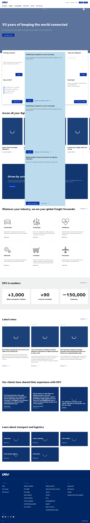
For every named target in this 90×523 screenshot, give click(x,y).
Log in (29, 100)
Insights (11, 5)
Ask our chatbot (80, 101)
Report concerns (50, 507)
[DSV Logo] (7, 3)
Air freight (26, 489)
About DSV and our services (53, 489)
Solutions (4, 5)
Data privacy (70, 489)
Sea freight (27, 492)
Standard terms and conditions (75, 495)
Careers (33, 5)
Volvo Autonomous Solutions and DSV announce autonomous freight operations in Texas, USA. (44, 351)
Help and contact (50, 486)
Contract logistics (28, 501)
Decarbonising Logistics (30, 504)
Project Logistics (28, 498)
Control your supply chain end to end (77, 148)
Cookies (69, 492)
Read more (12, 186)
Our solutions (27, 507)
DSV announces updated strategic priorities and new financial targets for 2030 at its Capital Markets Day (72, 351)
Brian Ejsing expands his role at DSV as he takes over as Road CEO (15, 350)
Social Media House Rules (52, 510)
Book (81, 2)
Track (86, 2)
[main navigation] (45, 5)
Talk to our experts (32, 203)
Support (48, 504)
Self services (5, 492)
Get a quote (5, 489)
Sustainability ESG (50, 501)
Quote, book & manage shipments (9, 148)
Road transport (28, 495)
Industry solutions (28, 486)
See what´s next (8, 35)
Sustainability (18, 5)
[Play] (84, 9)
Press (47, 498)
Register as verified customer (43, 100)
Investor (48, 495)
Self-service (39, 5)
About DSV (26, 5)
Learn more (45, 203)
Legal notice (70, 486)
